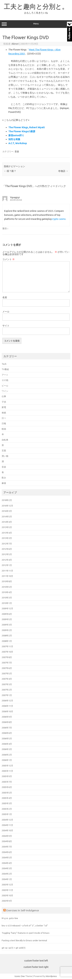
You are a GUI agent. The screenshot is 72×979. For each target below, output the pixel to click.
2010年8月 (7, 581)
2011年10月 (7, 576)
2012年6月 (7, 549)
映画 (4, 429)
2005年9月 (7, 776)
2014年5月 (7, 516)
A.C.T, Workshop (17, 143)
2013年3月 (7, 538)
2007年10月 (7, 652)
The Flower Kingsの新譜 (21, 131)
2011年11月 (7, 570)
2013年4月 (7, 533)
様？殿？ (10, 171)
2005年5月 (7, 792)
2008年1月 (7, 641)
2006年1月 (7, 760)
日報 (4, 423)
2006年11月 (7, 706)
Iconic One (20, 976)
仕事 (4, 396)
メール (5, 311)
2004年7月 (7, 846)
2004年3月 (7, 868)
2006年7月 (7, 727)
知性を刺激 (14, 139)
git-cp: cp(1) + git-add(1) (13, 948)
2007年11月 (7, 646)
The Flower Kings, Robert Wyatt (26, 127)
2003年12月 (7, 884)
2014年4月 (7, 522)
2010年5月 (7, 587)
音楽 (17, 151)
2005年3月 (7, 803)
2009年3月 (7, 624)
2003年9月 (7, 901)
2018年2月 (7, 500)
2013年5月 (7, 527)
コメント (8, 259)
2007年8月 (7, 657)
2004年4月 (7, 863)
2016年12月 (7, 505)
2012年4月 (7, 560)
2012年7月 (7, 543)
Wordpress (51, 976)
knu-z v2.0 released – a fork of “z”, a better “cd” (25, 925)
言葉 (4, 450)
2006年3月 (7, 749)
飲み (4, 477)
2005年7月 (7, 782)
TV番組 (5, 369)
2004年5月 (7, 857)
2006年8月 (7, 722)
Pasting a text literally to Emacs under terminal (24, 940)
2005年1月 (7, 814)
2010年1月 (7, 603)
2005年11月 (7, 771)
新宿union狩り (16, 135)
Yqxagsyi (15, 197)
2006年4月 (7, 744)
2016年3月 (7, 511)
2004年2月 (7, 874)
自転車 (5, 440)
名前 (4, 297)
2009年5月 (7, 619)
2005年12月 (7, 765)
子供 (4, 402)
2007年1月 (7, 695)
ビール (5, 385)
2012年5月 (7, 554)
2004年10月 (7, 830)
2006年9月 (7, 717)
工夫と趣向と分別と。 (36, 6)
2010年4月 (7, 592)
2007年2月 (7, 689)
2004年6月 (7, 852)
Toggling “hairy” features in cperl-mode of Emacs (25, 933)
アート (5, 375)
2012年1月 (7, 565)
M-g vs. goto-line (10, 918)
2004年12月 (7, 820)
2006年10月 (7, 711)
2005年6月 (7, 787)
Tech (4, 364)
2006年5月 (7, 738)
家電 (4, 407)
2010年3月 (7, 597)
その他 (5, 380)
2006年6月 (7, 733)
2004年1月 (7, 879)
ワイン (5, 391)
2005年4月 (7, 798)
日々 (4, 418)
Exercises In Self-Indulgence (22, 910)
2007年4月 (7, 679)
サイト (5, 325)
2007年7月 (7, 662)
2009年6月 (7, 614)
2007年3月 (7, 684)
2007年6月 (7, 668)
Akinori (15, 43)
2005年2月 (7, 809)
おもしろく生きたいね (36, 12)
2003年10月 (7, 895)
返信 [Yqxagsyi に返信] (4, 228)
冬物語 (63, 171)
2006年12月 (7, 700)
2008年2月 (7, 635)
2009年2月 (7, 630)
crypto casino (59, 219)
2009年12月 (7, 608)
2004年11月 (7, 825)
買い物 (5, 456)
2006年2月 (7, 755)
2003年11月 (7, 890)
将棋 (4, 413)
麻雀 (4, 483)
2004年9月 (7, 836)
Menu (36, 24)
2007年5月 (7, 673)
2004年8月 (7, 841)
